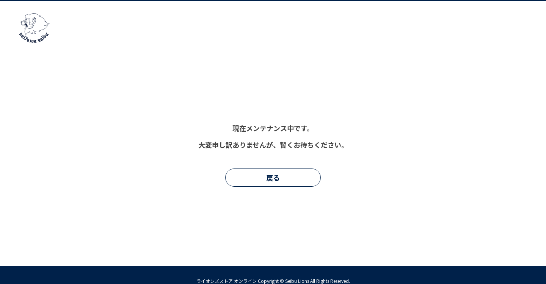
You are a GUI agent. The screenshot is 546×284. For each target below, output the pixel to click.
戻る (273, 178)
